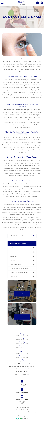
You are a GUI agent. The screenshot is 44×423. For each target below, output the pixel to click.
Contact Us (21, 317)
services (12, 248)
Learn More (21, 294)
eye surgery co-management (19, 268)
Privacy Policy (26, 412)
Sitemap (33, 412)
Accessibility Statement (14, 412)
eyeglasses (13, 256)
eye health (13, 260)
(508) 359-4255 (22, 399)
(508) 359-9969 (22, 392)
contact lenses (14, 252)
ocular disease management (19, 272)
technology (13, 276)
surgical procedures (16, 264)
